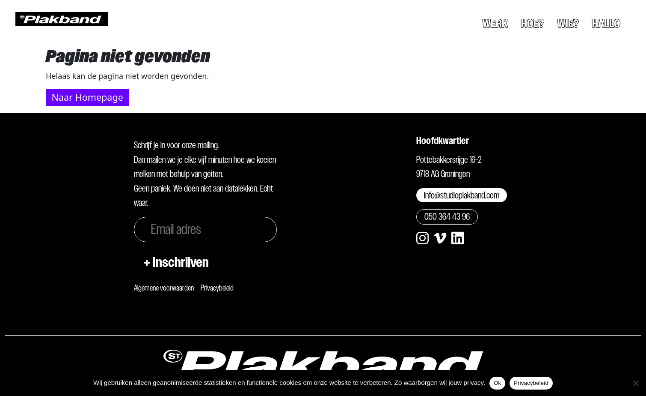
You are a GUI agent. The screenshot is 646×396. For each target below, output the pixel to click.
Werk (495, 23)
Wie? (568, 23)
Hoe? (532, 23)
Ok (497, 383)
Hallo (606, 23)
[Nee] (635, 383)
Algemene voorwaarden (164, 287)
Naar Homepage (87, 97)
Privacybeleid (217, 287)
